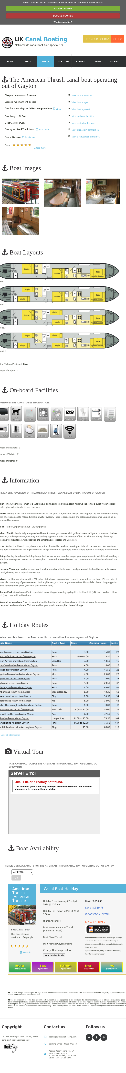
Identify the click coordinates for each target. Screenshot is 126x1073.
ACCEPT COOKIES (63, 8)
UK (41, 39)
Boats (45, 61)
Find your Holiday (97, 38)
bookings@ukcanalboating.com (62, 1068)
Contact (115, 61)
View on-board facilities (83, 116)
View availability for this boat (85, 130)
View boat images (80, 102)
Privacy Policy (32, 1068)
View (57, 109)
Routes (80, 61)
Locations (63, 61)
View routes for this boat (83, 123)
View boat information (82, 95)
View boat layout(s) (81, 109)
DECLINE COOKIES (63, 16)
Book (28, 61)
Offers (117, 38)
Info (98, 61)
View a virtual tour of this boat (86, 137)
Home (10, 61)
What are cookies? (63, 22)
